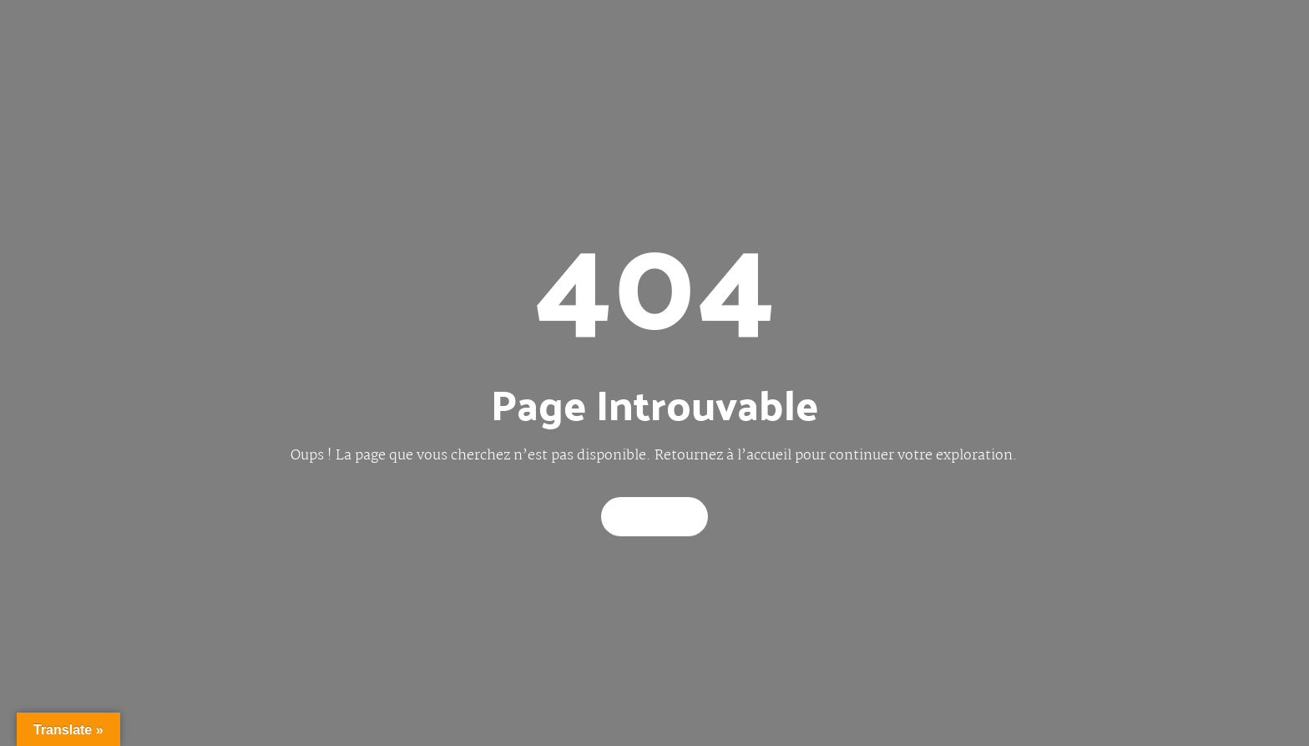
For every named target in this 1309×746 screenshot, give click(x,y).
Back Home (654, 516)
